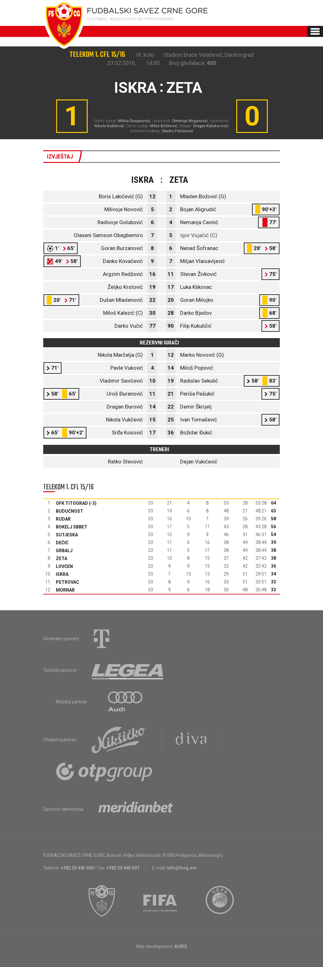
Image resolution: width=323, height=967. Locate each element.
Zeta (61, 558)
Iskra (62, 574)
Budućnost (69, 511)
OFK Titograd (72, 503)
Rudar (63, 519)
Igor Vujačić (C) (198, 235)
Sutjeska (67, 534)
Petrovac (67, 582)
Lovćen (64, 566)
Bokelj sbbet (71, 526)
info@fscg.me (182, 867)
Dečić (62, 542)
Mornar (65, 590)
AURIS (180, 946)
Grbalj (64, 550)
